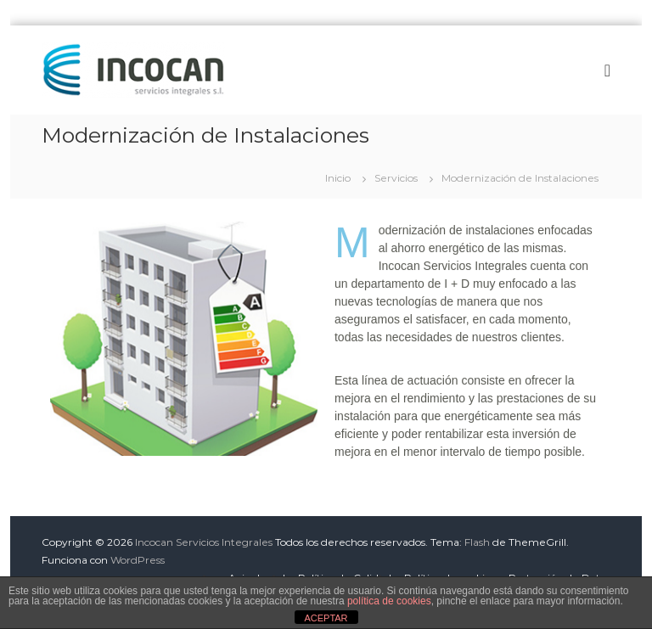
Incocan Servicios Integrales (204, 542)
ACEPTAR (325, 618)
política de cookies (389, 601)
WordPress (137, 559)
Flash (477, 542)
